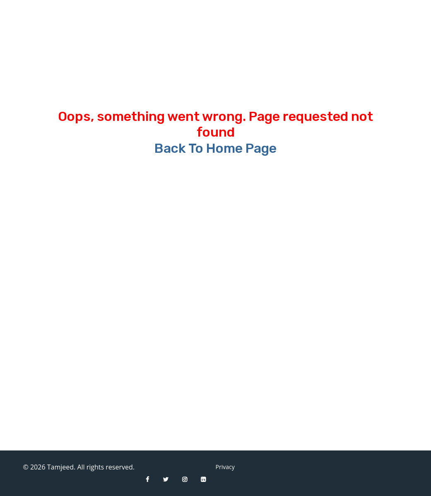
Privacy (222, 467)
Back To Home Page (215, 148)
